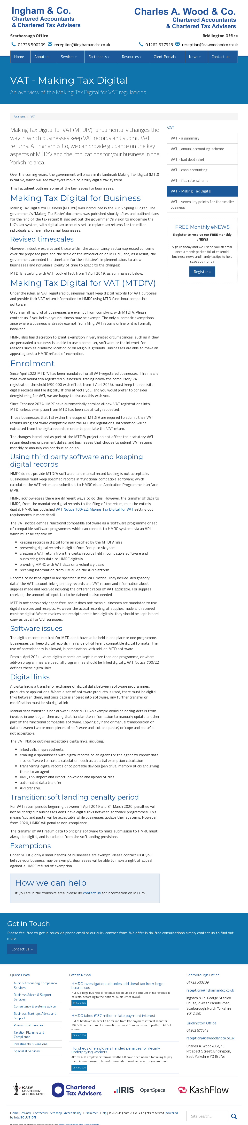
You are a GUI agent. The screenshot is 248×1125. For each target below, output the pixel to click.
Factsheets (98, 56)
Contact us (221, 56)
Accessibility (72, 1112)
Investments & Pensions (30, 1044)
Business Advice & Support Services (32, 997)
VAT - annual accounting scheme (197, 149)
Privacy (26, 1112)
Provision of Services (28, 1025)
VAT (33, 116)
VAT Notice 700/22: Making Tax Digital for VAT (94, 509)
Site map (56, 1112)
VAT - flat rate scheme (190, 180)
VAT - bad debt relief (188, 159)
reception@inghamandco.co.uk (78, 44)
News (195, 56)
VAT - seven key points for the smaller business (202, 204)
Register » (202, 271)
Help (103, 1112)
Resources (131, 56)
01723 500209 (28, 44)
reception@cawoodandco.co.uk (206, 44)
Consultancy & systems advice (35, 1006)
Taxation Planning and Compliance (29, 1034)
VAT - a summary (185, 138)
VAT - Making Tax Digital (191, 191)
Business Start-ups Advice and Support (35, 1016)
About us (41, 56)
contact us (92, 893)
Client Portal (165, 56)
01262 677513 (155, 44)
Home (19, 56)
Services (69, 56)
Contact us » (22, 949)
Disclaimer (90, 1112)
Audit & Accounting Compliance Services (35, 985)
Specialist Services (27, 1051)
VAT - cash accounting (189, 170)
